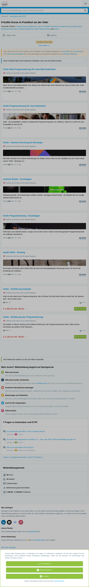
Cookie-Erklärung (58, 581)
